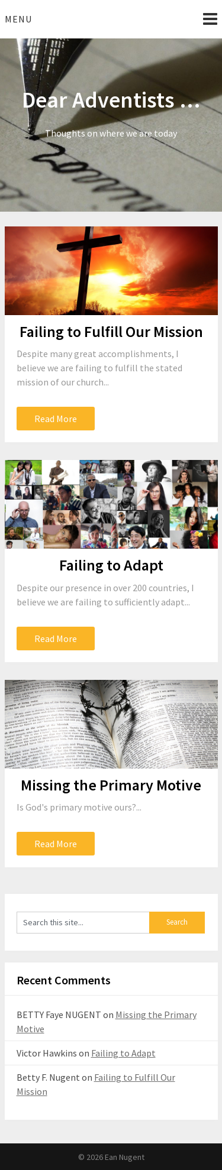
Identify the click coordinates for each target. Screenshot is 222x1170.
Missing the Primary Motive (111, 785)
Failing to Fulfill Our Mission (111, 331)
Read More (55, 418)
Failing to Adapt (111, 565)
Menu (18, 19)
